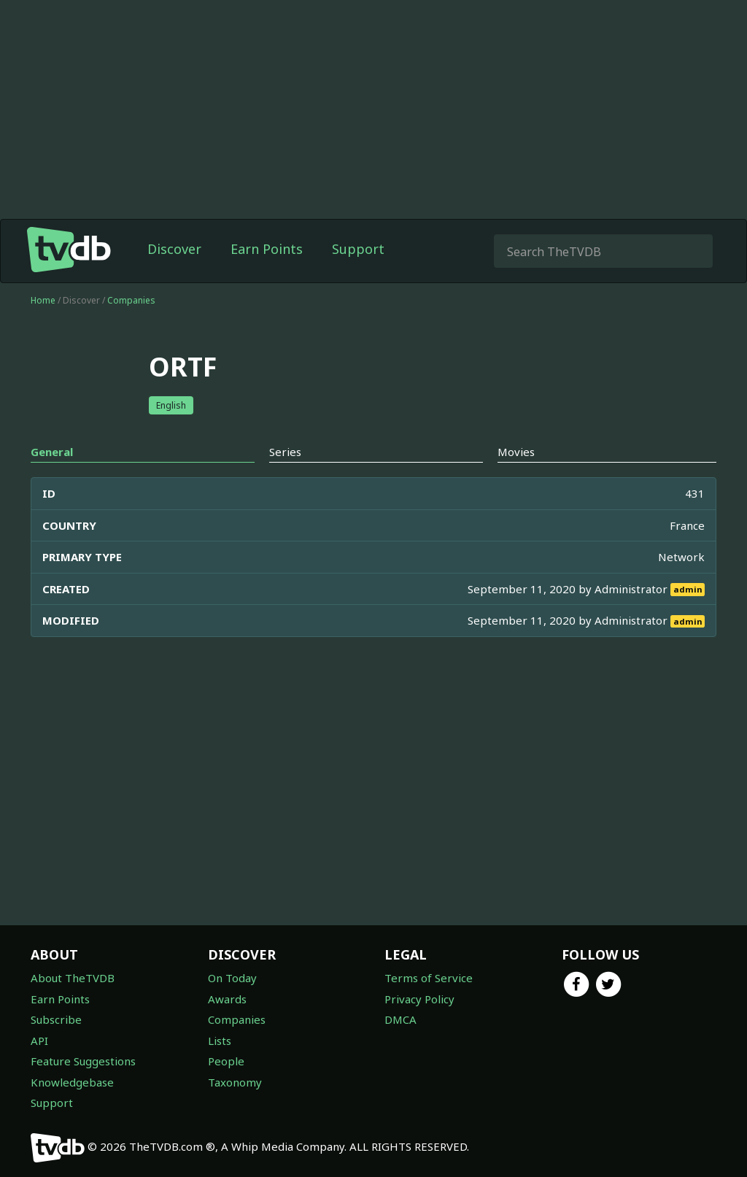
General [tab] (52, 451)
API (39, 1040)
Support (358, 249)
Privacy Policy (419, 999)
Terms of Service (428, 977)
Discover (174, 249)
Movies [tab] (516, 451)
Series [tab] (285, 451)
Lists (219, 1040)
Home (43, 300)
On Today (232, 977)
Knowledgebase (72, 1082)
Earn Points (267, 249)
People (226, 1061)
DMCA (400, 1019)
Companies (131, 300)
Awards (227, 999)
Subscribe (56, 1019)
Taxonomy (235, 1082)
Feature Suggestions (83, 1061)
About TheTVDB (73, 977)
